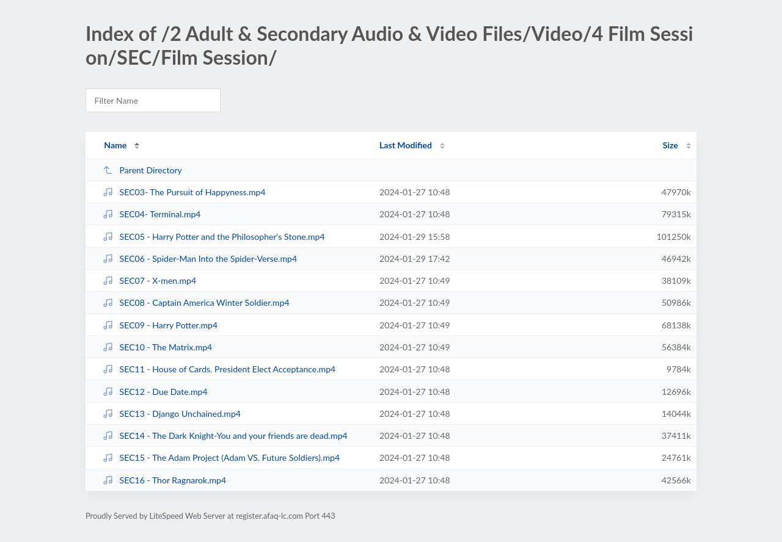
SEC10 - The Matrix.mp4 (157, 347)
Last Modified (405, 145)
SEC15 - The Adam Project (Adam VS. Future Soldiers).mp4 (221, 457)
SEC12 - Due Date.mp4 (155, 391)
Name (115, 145)
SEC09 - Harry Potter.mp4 (160, 325)
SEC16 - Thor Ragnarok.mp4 (164, 480)
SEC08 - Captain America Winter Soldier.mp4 (196, 302)
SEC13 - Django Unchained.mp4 (172, 413)
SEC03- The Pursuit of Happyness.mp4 (184, 192)
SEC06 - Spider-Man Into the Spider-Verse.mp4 (200, 258)
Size (670, 145)
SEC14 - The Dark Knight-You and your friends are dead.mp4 (225, 435)
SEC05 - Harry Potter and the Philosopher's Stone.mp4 (213, 236)
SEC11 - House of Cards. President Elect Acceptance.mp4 (219, 369)
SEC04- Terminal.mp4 (151, 214)
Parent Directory (142, 170)
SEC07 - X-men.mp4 (149, 280)
